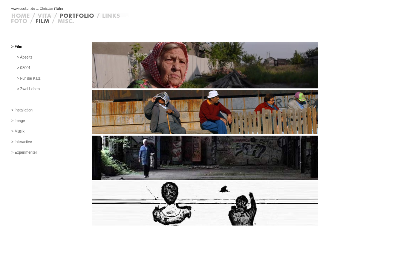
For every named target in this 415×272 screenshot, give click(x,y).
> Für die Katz (29, 78)
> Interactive (21, 142)
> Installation (21, 110)
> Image (18, 121)
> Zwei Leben (28, 89)
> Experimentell (24, 152)
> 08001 (24, 68)
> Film (16, 47)
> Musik (18, 131)
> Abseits (24, 57)
